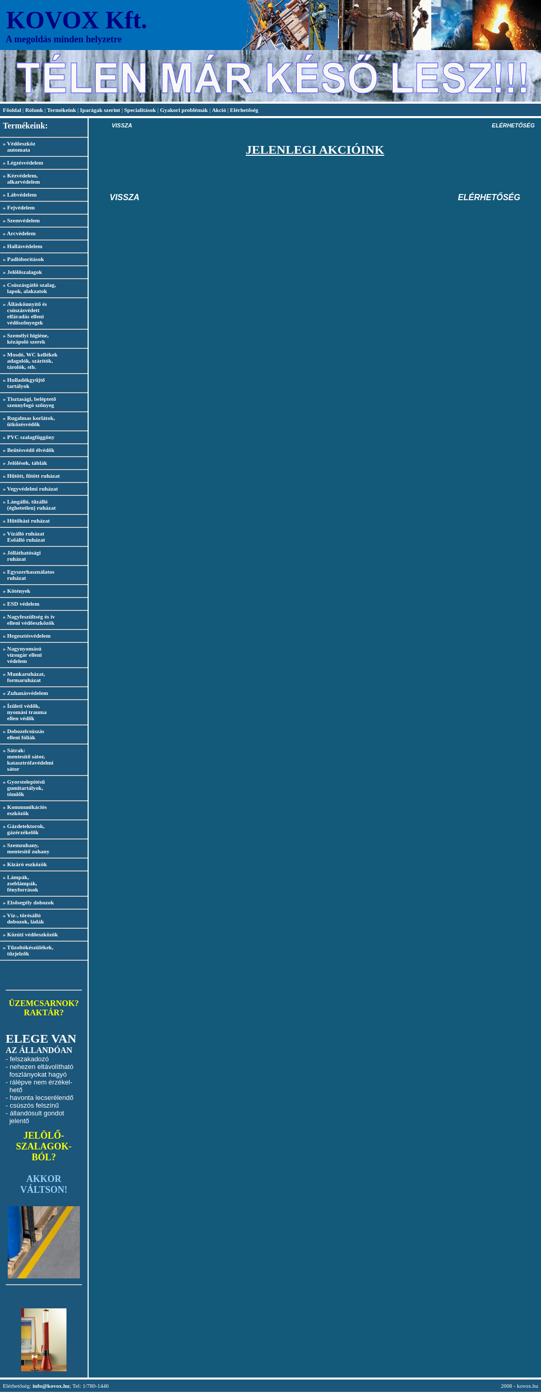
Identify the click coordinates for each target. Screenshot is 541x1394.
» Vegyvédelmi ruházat (30, 488)
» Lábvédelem (20, 194)
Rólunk (35, 110)
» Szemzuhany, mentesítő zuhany (24, 848)
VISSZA (122, 125)
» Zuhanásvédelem (25, 693)
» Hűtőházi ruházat (26, 520)
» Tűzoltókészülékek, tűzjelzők (27, 950)
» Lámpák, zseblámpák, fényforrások (19, 883)
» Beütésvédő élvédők (29, 450)
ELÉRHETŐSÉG (513, 125)
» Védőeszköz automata (18, 146)
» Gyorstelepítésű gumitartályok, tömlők (22, 788)
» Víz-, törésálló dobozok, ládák (22, 918)
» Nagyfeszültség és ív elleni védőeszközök (27, 619)
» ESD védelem (21, 604)
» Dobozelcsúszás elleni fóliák (22, 734)
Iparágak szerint (100, 110)
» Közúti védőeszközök (30, 934)
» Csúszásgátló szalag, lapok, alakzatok (28, 288)
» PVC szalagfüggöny (29, 437)
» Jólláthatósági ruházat (20, 555)
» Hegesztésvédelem (27, 636)
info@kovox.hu (51, 1386)
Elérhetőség (244, 110)
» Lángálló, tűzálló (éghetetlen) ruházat (28, 504)
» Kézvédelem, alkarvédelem (20, 178)
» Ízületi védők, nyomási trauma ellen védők (23, 712)
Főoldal (13, 110)
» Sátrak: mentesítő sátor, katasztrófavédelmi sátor (27, 759)
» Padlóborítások (23, 259)
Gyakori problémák (184, 110)
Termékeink (61, 110)
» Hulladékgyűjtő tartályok (22, 383)
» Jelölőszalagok (22, 272)
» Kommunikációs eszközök (23, 810)
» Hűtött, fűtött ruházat (31, 476)
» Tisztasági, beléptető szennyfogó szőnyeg (28, 402)
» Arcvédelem (19, 233)
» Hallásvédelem (23, 246)
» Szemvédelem (21, 220)
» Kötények (16, 591)
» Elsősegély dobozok (28, 902)
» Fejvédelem (19, 207)
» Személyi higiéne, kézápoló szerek (24, 338)
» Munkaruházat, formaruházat (22, 677)
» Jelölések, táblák (25, 463)
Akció (219, 110)
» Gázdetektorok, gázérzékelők (22, 829)
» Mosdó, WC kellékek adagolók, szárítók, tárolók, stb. (29, 360)
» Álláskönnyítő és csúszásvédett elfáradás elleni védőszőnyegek (23, 313)
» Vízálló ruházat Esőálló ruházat (22, 536)
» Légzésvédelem (23, 162)
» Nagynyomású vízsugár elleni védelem (21, 654)
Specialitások (140, 110)
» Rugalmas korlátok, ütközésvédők (27, 421)
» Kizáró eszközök (25, 864)
